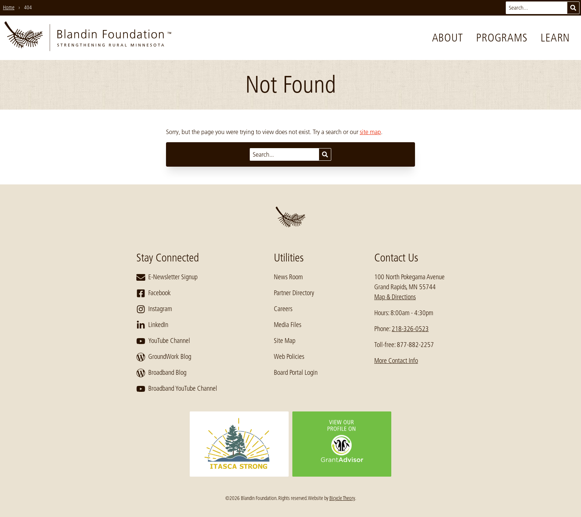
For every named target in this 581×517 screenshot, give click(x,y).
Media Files (287, 325)
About (447, 37)
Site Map (284, 341)
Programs (501, 37)
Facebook (153, 293)
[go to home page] (87, 37)
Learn (555, 37)
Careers (283, 309)
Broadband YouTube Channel (176, 388)
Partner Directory (294, 293)
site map (370, 132)
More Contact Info (396, 361)
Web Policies (289, 357)
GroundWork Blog (163, 357)
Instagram (154, 309)
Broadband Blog (161, 372)
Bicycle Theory (342, 498)
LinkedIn (152, 325)
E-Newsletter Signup (166, 277)
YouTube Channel (163, 341)
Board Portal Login (296, 372)
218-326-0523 (410, 329)
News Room (288, 277)
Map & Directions (395, 297)
